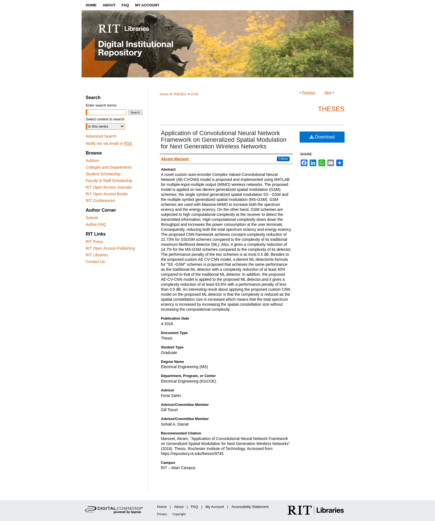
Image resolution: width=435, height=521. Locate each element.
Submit (92, 218)
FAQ (194, 507)
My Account (215, 507)
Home (164, 94)
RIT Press (94, 241)
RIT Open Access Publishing (110, 248)
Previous (308, 93)
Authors (92, 160)
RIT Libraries (97, 255)
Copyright (179, 514)
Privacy (162, 514)
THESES (179, 94)
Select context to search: (105, 119)
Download (322, 137)
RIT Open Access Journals (108, 187)
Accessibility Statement (250, 507)
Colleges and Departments (109, 167)
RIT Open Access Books (107, 194)
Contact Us (95, 261)
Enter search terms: (101, 105)
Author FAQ (96, 224)
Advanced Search (101, 136)
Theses (331, 109)
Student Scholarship (103, 174)
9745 (194, 94)
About (178, 507)
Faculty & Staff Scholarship (109, 180)
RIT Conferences (100, 200)
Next (328, 93)
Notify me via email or (109, 143)
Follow (283, 158)
